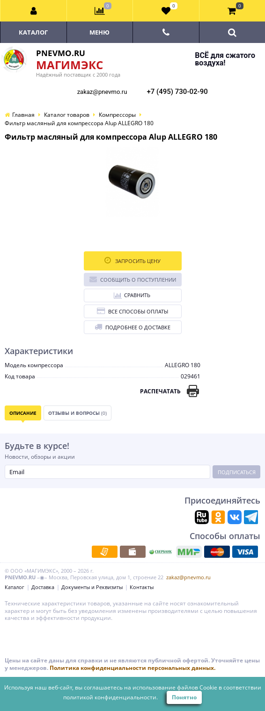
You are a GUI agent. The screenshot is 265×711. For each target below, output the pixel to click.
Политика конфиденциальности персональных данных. (132, 668)
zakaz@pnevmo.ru (102, 91)
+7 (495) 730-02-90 (177, 91)
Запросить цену (132, 260)
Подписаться (237, 472)
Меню (99, 32)
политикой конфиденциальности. (110, 697)
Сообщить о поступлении (132, 279)
